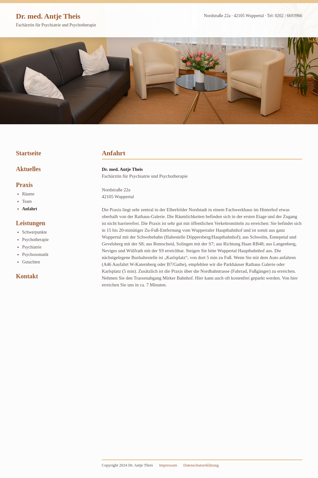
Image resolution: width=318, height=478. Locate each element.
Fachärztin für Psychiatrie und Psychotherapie (56, 25)
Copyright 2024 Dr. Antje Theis (127, 465)
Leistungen (30, 223)
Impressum (168, 465)
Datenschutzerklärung (201, 465)
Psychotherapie (35, 239)
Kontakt (27, 276)
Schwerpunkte (34, 232)
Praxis (24, 184)
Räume (28, 194)
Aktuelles (28, 169)
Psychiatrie (31, 247)
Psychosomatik (35, 254)
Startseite (28, 153)
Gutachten (31, 262)
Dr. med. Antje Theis (48, 16)
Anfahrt (29, 209)
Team (27, 201)
